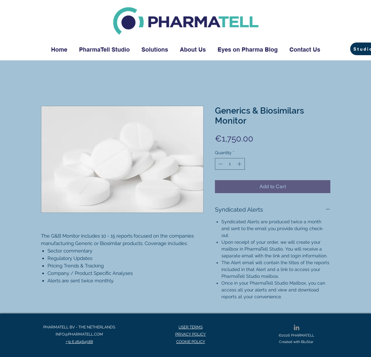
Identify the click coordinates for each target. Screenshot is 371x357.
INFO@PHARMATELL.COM (79, 334)
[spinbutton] (229, 163)
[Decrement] (220, 163)
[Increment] (240, 163)
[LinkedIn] (296, 327)
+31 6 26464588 (79, 341)
